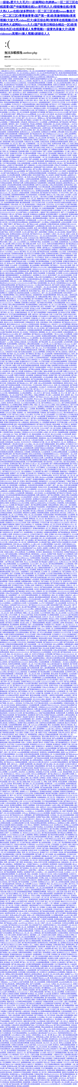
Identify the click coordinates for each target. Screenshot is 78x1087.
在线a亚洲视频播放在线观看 (33, 456)
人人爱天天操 (49, 440)
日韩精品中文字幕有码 (41, 560)
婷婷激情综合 (46, 595)
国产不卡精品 (20, 1068)
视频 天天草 (50, 913)
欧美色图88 (18, 418)
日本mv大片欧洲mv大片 (50, 687)
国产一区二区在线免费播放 (32, 687)
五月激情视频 (45, 673)
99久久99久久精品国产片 (63, 534)
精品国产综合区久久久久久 (32, 475)
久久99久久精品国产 (27, 758)
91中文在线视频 (16, 108)
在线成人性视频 (65, 285)
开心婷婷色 (61, 611)
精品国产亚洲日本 (29, 717)
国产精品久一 (55, 265)
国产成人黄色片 (33, 893)
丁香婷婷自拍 (33, 332)
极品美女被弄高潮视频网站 (61, 876)
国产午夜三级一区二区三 (35, 838)
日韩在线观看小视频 (70, 457)
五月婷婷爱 (37, 216)
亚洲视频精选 (47, 330)
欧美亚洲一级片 (51, 167)
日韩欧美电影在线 (53, 224)
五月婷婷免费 (68, 342)
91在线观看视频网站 (55, 499)
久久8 (54, 701)
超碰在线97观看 (57, 257)
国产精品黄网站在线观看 (39, 505)
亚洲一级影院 (37, 903)
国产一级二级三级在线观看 (42, 130)
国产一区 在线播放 (27, 540)
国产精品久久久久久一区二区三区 (47, 397)
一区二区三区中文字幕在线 (16, 878)
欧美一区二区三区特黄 (49, 291)
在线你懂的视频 (6, 487)
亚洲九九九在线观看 (63, 569)
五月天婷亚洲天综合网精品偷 (18, 222)
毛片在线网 (72, 228)
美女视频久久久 (60, 1019)
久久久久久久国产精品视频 (32, 801)
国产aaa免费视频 (57, 738)
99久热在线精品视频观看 (59, 361)
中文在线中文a (29, 257)
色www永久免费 (65, 265)
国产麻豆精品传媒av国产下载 (62, 338)
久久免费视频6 (47, 355)
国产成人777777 (39, 389)
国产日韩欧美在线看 (52, 328)
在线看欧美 (31, 715)
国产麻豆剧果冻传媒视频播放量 (26, 628)
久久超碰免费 (20, 493)
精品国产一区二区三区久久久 (65, 624)
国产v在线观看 (34, 159)
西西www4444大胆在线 (22, 306)
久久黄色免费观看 (30, 797)
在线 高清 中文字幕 (26, 389)
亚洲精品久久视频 (64, 823)
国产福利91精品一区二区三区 (60, 446)
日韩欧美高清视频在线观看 (14, 644)
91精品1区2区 (67, 880)
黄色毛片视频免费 (38, 656)
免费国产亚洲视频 (67, 821)
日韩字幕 (18, 854)
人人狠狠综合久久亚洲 (19, 603)
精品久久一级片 (16, 990)
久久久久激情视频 (9, 628)
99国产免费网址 (17, 829)
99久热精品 (57, 550)
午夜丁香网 (19, 862)
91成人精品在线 (5, 253)
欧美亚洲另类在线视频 (36, 485)
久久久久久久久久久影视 (66, 591)
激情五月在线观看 (39, 273)
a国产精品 (49, 479)
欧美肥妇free (28, 371)
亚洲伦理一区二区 (62, 1056)
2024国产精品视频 (6, 332)
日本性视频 (22, 972)
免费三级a (41, 349)
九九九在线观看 (51, 921)
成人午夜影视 (34, 777)
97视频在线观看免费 (52, 734)
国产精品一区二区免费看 (28, 569)
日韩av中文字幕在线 (57, 599)
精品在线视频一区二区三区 (41, 434)
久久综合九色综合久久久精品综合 (15, 82)
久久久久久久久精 (14, 819)
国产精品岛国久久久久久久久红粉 (25, 679)
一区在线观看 (58, 440)
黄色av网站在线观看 (46, 893)
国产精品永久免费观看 (34, 1003)
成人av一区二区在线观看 (40, 463)
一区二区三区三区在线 (7, 705)
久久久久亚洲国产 (72, 102)
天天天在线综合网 (53, 108)
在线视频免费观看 (72, 668)
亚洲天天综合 (53, 685)
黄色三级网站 (60, 444)
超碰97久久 (57, 330)
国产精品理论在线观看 (20, 454)
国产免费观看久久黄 (70, 489)
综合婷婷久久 (70, 709)
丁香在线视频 (13, 589)
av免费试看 (59, 135)
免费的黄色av (26, 677)
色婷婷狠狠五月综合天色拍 (12, 1031)
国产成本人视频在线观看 (50, 848)
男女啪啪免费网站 (32, 304)
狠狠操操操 (29, 493)
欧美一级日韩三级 (35, 909)
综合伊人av (51, 220)
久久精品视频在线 (47, 711)
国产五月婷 (54, 171)
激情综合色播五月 (22, 705)
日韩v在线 (38, 469)
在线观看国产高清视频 (50, 1023)
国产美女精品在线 (43, 970)
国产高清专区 (29, 287)
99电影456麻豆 (9, 552)
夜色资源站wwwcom (22, 697)
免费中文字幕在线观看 (60, 318)
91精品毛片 (68, 595)
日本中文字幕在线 (38, 654)
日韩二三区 (61, 990)
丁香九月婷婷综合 (30, 247)
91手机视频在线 (55, 662)
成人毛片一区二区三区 (50, 1043)
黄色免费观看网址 (56, 970)
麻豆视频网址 (40, 408)
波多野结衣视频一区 (30, 1078)
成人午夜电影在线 (14, 338)
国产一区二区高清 (6, 895)
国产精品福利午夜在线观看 (20, 96)
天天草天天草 (63, 530)
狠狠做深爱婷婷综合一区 (20, 648)
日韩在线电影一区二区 (24, 1050)
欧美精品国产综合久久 (21, 320)
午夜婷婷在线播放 (53, 1076)
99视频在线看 (72, 878)
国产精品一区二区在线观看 (44, 353)
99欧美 (50, 163)
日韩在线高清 (64, 454)
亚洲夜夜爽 (29, 764)
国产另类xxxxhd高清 (34, 245)
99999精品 (48, 306)
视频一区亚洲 (58, 377)
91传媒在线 (60, 723)
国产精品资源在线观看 (7, 230)
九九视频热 (67, 257)
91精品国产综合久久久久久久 (50, 705)
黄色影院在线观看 (48, 964)
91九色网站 (41, 1017)
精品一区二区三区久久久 (15, 654)
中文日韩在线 (40, 1025)
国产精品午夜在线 (71, 340)
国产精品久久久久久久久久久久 (63, 654)
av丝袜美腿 (56, 395)
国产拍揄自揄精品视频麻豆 (17, 776)
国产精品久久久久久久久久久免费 (57, 112)
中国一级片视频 (42, 1039)
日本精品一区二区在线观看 (32, 556)
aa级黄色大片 (72, 175)
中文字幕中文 (65, 424)
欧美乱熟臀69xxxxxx (61, 1027)
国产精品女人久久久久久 (28, 406)
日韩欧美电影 (73, 1027)
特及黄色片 (37, 581)
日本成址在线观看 (20, 597)
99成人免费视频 (66, 1064)
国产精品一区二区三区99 (38, 465)
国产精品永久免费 (37, 457)
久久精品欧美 (27, 954)
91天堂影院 (9, 626)
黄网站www (42, 118)
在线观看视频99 (58, 151)
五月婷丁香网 (68, 711)
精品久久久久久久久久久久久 (20, 652)
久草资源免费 (39, 161)
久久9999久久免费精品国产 (32, 355)
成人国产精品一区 (13, 300)
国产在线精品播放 (11, 554)
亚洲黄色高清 (60, 90)
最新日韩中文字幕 (30, 1021)
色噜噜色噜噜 (25, 379)
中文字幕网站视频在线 (52, 1064)
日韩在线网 (70, 86)
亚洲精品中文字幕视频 (48, 132)
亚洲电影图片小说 (43, 373)
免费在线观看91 (12, 897)
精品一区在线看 (32, 874)
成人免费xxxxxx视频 (12, 361)
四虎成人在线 (4, 234)
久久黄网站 (64, 760)
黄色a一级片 (37, 565)
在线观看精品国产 (45, 102)
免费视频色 (28, 815)
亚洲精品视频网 (39, 793)
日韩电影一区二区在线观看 (25, 436)
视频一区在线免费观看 (51, 601)
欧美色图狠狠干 (61, 776)
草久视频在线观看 (63, 198)
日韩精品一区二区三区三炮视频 (29, 787)
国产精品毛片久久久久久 (53, 518)
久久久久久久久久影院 (52, 389)
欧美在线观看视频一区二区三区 (40, 96)
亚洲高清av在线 (12, 1066)
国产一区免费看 (15, 573)
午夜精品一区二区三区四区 (57, 232)
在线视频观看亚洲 (64, 789)
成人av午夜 (74, 1082)
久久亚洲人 (39, 872)
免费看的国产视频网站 (8, 640)
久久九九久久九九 (49, 1056)
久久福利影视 (46, 452)
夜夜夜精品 (24, 624)
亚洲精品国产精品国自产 (57, 391)
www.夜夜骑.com (24, 128)
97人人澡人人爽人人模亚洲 (9, 1080)
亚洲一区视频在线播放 (11, 110)
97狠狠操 (73, 336)
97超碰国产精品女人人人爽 (40, 978)
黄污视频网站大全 (71, 834)
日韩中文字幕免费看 (35, 840)
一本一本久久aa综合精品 (27, 846)
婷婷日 (70, 946)
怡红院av (73, 1041)
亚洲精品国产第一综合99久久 (20, 738)
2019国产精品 (21, 187)
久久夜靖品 (4, 304)
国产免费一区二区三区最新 (44, 854)
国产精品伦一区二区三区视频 (57, 137)
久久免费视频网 (54, 471)
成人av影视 (43, 159)
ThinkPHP (7, 66)
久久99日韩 (49, 202)
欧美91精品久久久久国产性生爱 (60, 978)
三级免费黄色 (59, 607)
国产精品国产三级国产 (22, 505)
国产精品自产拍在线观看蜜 (26, 106)
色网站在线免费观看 (54, 1072)
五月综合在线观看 (25, 856)
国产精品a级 (58, 457)
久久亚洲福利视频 (50, 493)
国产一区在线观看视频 (36, 624)
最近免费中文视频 (68, 774)
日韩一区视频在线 (55, 322)
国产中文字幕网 (60, 913)
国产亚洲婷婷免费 (33, 668)
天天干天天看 (70, 797)
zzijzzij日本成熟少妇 (65, 982)
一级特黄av (41, 870)
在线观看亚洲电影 (10, 919)
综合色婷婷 (64, 526)
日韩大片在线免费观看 (60, 874)
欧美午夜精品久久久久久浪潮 (54, 1066)
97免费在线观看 (41, 999)
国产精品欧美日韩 (36, 134)
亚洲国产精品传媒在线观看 (46, 255)
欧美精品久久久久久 (64, 952)
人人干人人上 (29, 611)
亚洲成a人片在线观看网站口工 (63, 298)
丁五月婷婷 (34, 882)
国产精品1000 (10, 1068)
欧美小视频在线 (57, 489)
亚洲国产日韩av (49, 742)
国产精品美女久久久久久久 (25, 285)
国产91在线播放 (5, 990)
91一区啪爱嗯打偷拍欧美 (48, 422)
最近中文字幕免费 (17, 740)
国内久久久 (51, 465)
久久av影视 (18, 626)
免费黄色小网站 (28, 404)
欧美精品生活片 (55, 316)
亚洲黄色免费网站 (16, 805)
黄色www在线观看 (65, 1043)
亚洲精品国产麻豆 (16, 463)
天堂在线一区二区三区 (67, 379)
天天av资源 (28, 658)
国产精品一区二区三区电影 (68, 98)
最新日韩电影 (73, 318)
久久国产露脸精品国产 (13, 157)
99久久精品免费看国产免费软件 (47, 249)
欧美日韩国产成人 (35, 291)
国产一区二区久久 (62, 1021)
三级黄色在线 (46, 128)
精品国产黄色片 (71, 232)
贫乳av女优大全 (47, 200)
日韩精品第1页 (30, 322)
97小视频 (8, 736)
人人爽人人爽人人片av (44, 1029)
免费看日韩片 (69, 699)
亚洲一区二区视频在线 (10, 151)
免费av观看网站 (18, 799)
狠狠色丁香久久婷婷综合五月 (37, 1070)
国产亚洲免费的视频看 (62, 320)
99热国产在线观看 (11, 408)
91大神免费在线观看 (57, 671)
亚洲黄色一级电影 (27, 147)
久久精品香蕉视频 (59, 754)
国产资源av (61, 346)
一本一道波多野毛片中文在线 (53, 872)
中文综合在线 (37, 385)
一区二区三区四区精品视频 (62, 82)
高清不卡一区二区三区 (14, 510)
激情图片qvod (50, 756)
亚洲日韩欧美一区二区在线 (35, 748)
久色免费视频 (62, 491)
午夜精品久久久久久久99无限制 (32, 432)
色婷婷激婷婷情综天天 (65, 1033)
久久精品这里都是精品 (38, 913)
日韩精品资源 (11, 383)
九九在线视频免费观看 (49, 677)
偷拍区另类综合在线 (54, 630)
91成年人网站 (56, 805)
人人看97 (4, 147)
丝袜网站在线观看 (11, 189)
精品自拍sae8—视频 (12, 569)
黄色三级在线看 (55, 966)
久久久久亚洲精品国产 (69, 634)
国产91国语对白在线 (68, 389)
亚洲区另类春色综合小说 (12, 422)
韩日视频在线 (10, 507)
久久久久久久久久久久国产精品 (63, 565)
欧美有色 (39, 795)
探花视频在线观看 (71, 179)
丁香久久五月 (61, 997)
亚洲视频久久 (34, 791)
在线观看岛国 (63, 242)
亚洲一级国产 (67, 190)
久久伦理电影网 (47, 909)
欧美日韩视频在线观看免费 (30, 365)
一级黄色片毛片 (58, 1054)
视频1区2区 (11, 1001)
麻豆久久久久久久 (66, 157)
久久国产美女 (58, 314)
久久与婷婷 (62, 171)
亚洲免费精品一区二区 (50, 289)
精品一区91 (58, 948)
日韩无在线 (6, 369)
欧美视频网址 (8, 418)
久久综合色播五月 (52, 467)
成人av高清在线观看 (45, 383)
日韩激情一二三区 (21, 155)
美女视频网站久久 (48, 277)
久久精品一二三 (69, 872)
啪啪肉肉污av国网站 (29, 512)
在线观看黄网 (32, 970)
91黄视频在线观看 (72, 980)
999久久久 (50, 1052)
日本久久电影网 (57, 332)
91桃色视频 (14, 787)
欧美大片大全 (36, 721)
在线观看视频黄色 (29, 126)
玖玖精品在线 (58, 196)
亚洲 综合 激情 (8, 766)
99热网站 (4, 1011)
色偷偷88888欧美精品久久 (62, 353)
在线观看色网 (37, 295)
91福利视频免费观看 (61, 477)
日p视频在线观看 (26, 699)
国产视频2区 (30, 353)
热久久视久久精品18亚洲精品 (37, 259)
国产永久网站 (37, 169)
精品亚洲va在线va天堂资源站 (31, 988)
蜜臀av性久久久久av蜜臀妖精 (26, 114)
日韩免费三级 (29, 567)
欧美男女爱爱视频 (14, 664)
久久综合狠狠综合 (26, 216)
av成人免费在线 (35, 571)
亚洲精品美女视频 (70, 656)
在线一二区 (12, 242)
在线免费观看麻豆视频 (11, 202)
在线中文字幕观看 (11, 986)
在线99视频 (34, 538)
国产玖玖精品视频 (37, 379)
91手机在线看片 (70, 938)
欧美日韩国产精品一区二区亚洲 (43, 175)
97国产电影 (31, 536)
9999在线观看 (23, 1046)
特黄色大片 (66, 895)
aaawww (16, 251)
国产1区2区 (47, 393)
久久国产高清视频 (56, 261)
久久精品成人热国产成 (17, 940)
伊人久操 (49, 1017)
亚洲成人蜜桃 (5, 675)
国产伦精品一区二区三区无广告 (51, 581)
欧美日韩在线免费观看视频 (59, 758)
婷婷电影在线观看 (9, 732)
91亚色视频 (57, 210)
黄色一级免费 (65, 395)
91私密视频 (54, 251)
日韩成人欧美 (41, 204)
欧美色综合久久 (9, 774)
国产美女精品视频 (44, 671)
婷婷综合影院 (34, 422)
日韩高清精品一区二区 (39, 1035)
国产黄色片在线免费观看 (62, 1025)
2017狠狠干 (47, 234)
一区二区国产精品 (21, 507)
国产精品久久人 (9, 762)
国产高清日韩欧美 (56, 190)
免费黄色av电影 (5, 683)
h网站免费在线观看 (33, 344)
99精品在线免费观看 (17, 218)
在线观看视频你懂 (29, 90)
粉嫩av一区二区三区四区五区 (10, 636)
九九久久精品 (17, 296)
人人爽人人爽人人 (71, 151)
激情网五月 (49, 746)
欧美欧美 (42, 320)
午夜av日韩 (38, 277)
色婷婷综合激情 (19, 322)
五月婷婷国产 (52, 483)
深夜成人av (61, 935)
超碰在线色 (17, 190)
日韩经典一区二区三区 (39, 1072)
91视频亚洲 (70, 554)
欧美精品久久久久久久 (37, 744)
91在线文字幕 (43, 501)
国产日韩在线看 (28, 766)
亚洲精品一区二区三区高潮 (37, 137)
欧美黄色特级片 (30, 204)
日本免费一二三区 (56, 772)
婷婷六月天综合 (16, 243)
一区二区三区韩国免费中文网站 (10, 852)
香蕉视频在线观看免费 (26, 189)
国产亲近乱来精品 (70, 461)
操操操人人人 (24, 791)
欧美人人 (63, 836)
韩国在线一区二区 (58, 528)
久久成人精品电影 (20, 279)
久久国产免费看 (52, 1078)
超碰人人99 (15, 901)
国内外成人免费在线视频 (32, 200)
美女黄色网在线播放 (43, 261)
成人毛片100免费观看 (45, 546)
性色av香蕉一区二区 (66, 734)
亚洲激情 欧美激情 (52, 253)
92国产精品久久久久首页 (53, 838)
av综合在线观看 (66, 222)
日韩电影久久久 (12, 748)
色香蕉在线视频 (55, 373)
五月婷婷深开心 (28, 587)
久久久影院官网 (13, 660)
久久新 (20, 687)
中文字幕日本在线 (27, 768)
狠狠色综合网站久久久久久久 (49, 238)
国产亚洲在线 (52, 789)
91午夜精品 (46, 721)
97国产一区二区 (46, 923)
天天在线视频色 (23, 265)
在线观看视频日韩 (33, 995)
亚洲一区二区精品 (30, 255)
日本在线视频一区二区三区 (29, 196)
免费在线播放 (16, 736)
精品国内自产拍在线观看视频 (30, 450)
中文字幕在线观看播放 (37, 803)
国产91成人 (12, 781)
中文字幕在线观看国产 (38, 670)
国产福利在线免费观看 (13, 289)
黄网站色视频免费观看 (26, 931)
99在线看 (17, 988)
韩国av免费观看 (39, 395)
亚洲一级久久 (34, 100)
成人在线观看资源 (19, 86)
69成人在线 (60, 194)
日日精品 (8, 840)
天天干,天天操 (16, 118)
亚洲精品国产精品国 (41, 375)
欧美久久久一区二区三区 (38, 1060)
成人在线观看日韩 (27, 997)
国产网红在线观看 (34, 369)
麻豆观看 (74, 683)
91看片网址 (15, 791)
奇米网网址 (11, 377)
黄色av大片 (16, 1062)
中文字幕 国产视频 (13, 807)
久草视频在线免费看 (17, 567)
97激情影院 (22, 198)
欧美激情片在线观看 (19, 779)
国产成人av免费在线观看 (39, 418)
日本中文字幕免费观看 (66, 636)
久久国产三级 (54, 1009)
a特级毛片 (15, 938)
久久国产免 (12, 546)
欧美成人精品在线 (36, 1043)
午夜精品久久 (39, 189)
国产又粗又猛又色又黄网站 (30, 230)
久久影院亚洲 (33, 562)
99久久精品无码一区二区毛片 (53, 866)
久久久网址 (52, 300)
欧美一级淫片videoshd (62, 1041)
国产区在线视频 (23, 882)
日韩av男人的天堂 (64, 732)
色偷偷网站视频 (63, 432)
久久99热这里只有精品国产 (58, 878)
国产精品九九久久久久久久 (12, 471)
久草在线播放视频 (59, 302)
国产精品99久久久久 (28, 190)
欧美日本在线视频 (40, 615)
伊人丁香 (64, 393)
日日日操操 (34, 181)
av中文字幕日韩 (62, 538)
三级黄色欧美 (19, 336)
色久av (26, 562)
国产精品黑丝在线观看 (29, 942)
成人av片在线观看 (61, 719)
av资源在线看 (19, 673)
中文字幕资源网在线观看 (34, 461)
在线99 (71, 351)
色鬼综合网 (41, 946)
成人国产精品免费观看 (29, 607)
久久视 (26, 79)
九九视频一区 (54, 139)
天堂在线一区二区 (14, 379)
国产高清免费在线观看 (49, 933)
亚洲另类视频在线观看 (47, 579)
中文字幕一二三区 (9, 226)
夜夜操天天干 (36, 626)
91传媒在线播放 (63, 933)
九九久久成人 (8, 1056)
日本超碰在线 (52, 173)
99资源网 (28, 884)
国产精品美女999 (50, 691)
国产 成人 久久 (37, 348)
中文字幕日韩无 (58, 552)
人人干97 (42, 603)
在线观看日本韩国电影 (7, 917)
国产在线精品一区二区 (70, 571)
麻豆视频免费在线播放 (40, 218)
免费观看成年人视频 (71, 644)
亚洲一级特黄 (52, 781)
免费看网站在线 (13, 318)
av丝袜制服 (9, 247)
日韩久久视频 (52, 611)
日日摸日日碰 (51, 387)
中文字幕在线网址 (26, 593)
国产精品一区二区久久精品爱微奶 (41, 632)
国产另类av (74, 463)
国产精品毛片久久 (36, 234)
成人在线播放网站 (60, 854)
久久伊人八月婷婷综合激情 (30, 324)
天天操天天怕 (53, 960)
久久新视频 (43, 122)
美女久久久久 (38, 399)
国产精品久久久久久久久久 (29, 102)
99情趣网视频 (36, 677)
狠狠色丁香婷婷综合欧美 (29, 349)
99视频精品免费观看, (40, 891)
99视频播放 (9, 279)
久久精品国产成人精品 (40, 471)
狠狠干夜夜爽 (59, 870)
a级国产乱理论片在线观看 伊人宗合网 (16, 308)
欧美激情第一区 (47, 565)
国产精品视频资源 (47, 809)
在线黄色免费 (34, 320)
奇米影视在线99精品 (65, 88)
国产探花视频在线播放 (39, 1007)
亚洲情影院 (54, 864)
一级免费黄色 (24, 571)
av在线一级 (50, 320)
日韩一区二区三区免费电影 (48, 868)
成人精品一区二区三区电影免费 (33, 968)
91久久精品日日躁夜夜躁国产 (25, 226)
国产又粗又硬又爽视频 (30, 316)
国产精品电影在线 (68, 726)
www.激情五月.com (10, 1007)
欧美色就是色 (42, 163)
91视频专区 (42, 884)
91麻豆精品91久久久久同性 (24, 793)
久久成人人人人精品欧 (24, 81)
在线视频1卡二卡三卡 (40, 275)
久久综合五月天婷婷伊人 (62, 420)
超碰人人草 (31, 915)
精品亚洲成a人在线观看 (25, 228)
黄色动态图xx (68, 968)
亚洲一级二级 (44, 100)
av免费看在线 (40, 226)
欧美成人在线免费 (23, 1086)
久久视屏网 (71, 514)
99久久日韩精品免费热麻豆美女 (57, 807)
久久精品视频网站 (26, 393)
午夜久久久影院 (46, 318)
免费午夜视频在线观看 (18, 1070)
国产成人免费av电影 (24, 781)
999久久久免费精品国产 (39, 774)
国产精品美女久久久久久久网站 (14, 1037)
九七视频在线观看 (57, 915)
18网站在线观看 (14, 997)
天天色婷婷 (7, 269)
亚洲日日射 (54, 560)
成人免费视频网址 (46, 326)
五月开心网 (56, 652)
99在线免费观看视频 (49, 295)
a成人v (75, 595)
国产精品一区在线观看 (10, 1041)
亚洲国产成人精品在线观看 (11, 768)
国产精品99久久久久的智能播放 (40, 652)
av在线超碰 (43, 224)
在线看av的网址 (36, 738)
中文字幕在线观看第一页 (51, 348)
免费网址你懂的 (26, 175)
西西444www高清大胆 (48, 369)
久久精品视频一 (19, 179)
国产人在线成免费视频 (23, 457)
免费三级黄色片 (41, 495)
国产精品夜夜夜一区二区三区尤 (46, 177)
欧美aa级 (3, 891)
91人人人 (5, 505)
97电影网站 (61, 503)
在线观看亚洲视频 (54, 752)
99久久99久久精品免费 (55, 259)
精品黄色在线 (39, 1009)
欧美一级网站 (14, 216)
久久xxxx (34, 724)
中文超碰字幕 (24, 124)
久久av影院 (14, 265)
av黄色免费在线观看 (12, 760)
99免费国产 (18, 717)
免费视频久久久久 (16, 556)
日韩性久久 (31, 618)
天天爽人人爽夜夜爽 (21, 905)
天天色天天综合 (26, 385)
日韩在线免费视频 (57, 880)
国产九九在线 (64, 126)
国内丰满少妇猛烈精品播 (38, 577)
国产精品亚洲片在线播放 (22, 656)
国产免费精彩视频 (14, 147)
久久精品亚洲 (63, 214)
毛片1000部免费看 (56, 899)
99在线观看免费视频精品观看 (22, 269)
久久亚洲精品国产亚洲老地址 (52, 1003)
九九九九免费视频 (39, 351)
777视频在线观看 (14, 122)
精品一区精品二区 (21, 734)
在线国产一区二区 (27, 664)
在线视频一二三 (70, 927)
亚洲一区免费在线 (16, 613)
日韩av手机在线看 (65, 917)
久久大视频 (18, 530)
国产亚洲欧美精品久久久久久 (30, 94)
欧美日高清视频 (49, 90)
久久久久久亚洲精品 (71, 310)
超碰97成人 (52, 830)
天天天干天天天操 (10, 689)
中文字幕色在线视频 (9, 163)
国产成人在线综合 (62, 351)
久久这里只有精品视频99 (54, 573)
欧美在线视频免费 (11, 134)
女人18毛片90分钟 (33, 363)
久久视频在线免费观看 (65, 868)
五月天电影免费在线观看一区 (31, 595)
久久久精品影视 (62, 173)
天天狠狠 (50, 196)
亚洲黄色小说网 (53, 958)
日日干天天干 (70, 90)
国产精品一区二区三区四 (28, 251)
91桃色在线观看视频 (33, 179)
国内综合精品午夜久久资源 (35, 86)
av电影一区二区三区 (50, 432)
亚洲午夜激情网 (40, 106)
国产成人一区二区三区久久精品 (59, 1031)
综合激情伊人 (52, 1060)
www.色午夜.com (46, 344)
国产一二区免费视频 (40, 789)
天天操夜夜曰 (23, 707)
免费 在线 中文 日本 (54, 540)
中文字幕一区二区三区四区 (36, 328)
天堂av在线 (72, 840)
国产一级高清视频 (41, 232)
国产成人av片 (69, 766)
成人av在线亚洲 (37, 1062)
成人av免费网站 (58, 644)
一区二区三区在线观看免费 (44, 887)
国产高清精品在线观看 (13, 385)
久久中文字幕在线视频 (10, 271)
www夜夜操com (33, 155)
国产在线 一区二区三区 (68, 475)
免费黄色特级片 (58, 169)
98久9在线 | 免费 (14, 616)
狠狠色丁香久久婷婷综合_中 (30, 359)
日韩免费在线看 (32, 340)
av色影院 (41, 281)
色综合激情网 (62, 781)
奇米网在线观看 (40, 367)
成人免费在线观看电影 (23, 1013)
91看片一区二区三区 (58, 234)
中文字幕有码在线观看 (33, 650)
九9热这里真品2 (72, 251)
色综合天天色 (42, 487)
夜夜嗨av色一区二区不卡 (50, 856)
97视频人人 (62, 929)
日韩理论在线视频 (27, 277)
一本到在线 (18, 703)
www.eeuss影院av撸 (11, 291)
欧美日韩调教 (63, 675)
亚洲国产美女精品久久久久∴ (59, 648)
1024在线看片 (73, 673)
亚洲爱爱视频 (13, 911)
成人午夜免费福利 (55, 785)
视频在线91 (64, 471)
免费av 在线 (16, 365)
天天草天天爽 (45, 522)
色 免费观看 (68, 334)
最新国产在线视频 (20, 259)
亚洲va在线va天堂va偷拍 (18, 915)
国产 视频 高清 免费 (29, 243)
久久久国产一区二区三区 (31, 428)
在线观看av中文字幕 (42, 772)
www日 (9, 834)
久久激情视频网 (6, 1029)
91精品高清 (15, 1025)
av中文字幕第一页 (14, 615)
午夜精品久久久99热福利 (43, 436)
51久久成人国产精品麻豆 (57, 481)
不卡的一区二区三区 (7, 905)
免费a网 (56, 903)
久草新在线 (31, 844)
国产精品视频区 (10, 1027)
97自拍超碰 (55, 844)
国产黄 (71, 477)
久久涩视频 (4, 438)
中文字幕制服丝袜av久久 (59, 840)
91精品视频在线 (68, 332)
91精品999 (27, 141)
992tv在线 (46, 648)
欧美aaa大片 (11, 263)
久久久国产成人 (59, 501)
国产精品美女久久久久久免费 (18, 925)
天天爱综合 (20, 950)
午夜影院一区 (66, 116)
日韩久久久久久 (27, 108)
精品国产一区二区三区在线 (38, 1046)
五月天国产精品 (22, 1027)
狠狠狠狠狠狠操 (13, 393)
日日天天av (6, 108)
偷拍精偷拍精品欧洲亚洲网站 (33, 1019)
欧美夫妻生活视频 (58, 473)
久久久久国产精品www (49, 509)
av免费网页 (63, 456)
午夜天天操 (52, 990)
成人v (30, 728)
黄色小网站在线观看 (37, 991)
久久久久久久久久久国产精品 (27, 283)
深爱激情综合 (19, 452)
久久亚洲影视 (73, 452)
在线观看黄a (72, 931)
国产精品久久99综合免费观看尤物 (19, 670)
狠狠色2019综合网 (66, 399)
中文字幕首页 (39, 257)
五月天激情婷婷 (26, 499)
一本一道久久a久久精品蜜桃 (13, 583)
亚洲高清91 (43, 752)
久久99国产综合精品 (36, 827)
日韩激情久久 (51, 889)
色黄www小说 (11, 891)
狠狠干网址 (4, 616)
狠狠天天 (67, 730)
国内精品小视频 (5, 100)
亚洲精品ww (12, 723)
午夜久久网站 (38, 371)
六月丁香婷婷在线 (64, 104)
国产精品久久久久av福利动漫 (17, 671)
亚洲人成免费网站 (71, 134)
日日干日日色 (48, 426)
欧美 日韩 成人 (58, 163)
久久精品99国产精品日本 (43, 285)
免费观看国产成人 (20, 864)
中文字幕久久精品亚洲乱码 (64, 406)
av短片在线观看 (72, 995)
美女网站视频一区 (48, 940)
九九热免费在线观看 (14, 175)
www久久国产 (59, 1001)
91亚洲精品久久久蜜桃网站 (29, 660)
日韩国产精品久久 (33, 864)
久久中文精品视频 (55, 726)
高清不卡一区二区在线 (51, 379)
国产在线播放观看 (36, 88)
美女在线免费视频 (46, 1054)
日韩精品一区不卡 (18, 887)
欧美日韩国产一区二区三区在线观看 (60, 275)
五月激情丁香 (37, 120)
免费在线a (40, 569)
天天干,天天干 (42, 243)
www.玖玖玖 (40, 844)
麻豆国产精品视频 (52, 793)
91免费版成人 (23, 485)
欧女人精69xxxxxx (23, 558)
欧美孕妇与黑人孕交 (37, 306)
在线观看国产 (49, 858)
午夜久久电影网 (29, 346)
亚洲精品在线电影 (46, 791)
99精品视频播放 (40, 766)
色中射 (36, 589)
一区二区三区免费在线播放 (50, 157)
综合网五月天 (58, 825)
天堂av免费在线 (20, 552)
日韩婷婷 (43, 412)
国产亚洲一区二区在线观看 (55, 766)
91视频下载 (40, 693)
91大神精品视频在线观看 (23, 1001)
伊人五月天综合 (73, 776)
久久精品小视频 (51, 907)
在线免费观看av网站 (24, 1007)
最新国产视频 (70, 907)
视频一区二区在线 (64, 1060)
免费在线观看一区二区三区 (12, 607)
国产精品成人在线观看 (43, 730)
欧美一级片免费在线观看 (33, 377)
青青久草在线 (46, 738)
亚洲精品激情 (58, 919)
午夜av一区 (56, 296)
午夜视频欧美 (45, 966)
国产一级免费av (37, 719)
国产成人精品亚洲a (8, 984)
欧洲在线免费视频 (28, 185)
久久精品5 (67, 279)
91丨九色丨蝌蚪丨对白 (22, 958)
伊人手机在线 (7, 365)
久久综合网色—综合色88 (16, 772)
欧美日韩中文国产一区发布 (33, 848)
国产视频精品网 (16, 316)
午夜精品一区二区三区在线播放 (44, 931)
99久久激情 (26, 1060)
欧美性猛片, (28, 740)
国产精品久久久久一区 (54, 536)
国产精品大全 (13, 691)
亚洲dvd (39, 1048)
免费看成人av (71, 442)
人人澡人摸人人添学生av (54, 728)
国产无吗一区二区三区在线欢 (10, 681)
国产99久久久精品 (18, 414)
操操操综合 (43, 438)
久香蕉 (50, 501)
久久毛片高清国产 (53, 679)
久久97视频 (54, 242)
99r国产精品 (4, 232)
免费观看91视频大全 (9, 161)
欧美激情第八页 (56, 895)
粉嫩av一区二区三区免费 (15, 756)
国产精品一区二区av (7, 312)
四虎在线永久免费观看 (21, 726)
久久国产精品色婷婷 (11, 707)
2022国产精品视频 (46, 230)
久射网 (9, 1011)
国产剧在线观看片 (21, 715)
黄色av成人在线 (62, 295)
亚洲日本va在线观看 (38, 885)
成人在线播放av (26, 471)
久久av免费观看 (63, 236)
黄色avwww (49, 1025)
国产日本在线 (31, 779)
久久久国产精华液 (61, 304)
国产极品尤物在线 (52, 803)
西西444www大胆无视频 (15, 399)
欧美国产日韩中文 (23, 935)
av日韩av (13, 950)
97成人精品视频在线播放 (42, 876)
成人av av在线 (67, 359)
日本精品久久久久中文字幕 (62, 632)
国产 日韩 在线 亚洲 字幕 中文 (63, 263)
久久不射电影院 (45, 613)
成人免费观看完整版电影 (22, 885)
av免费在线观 (42, 724)
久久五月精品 (20, 501)
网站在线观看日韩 (47, 1027)
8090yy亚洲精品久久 (63, 404)
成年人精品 (72, 844)
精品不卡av (22, 536)
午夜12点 (11, 214)
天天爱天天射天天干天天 (67, 1013)
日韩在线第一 (14, 181)
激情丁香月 (13, 687)
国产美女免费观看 (54, 495)
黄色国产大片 (18, 532)
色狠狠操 (49, 744)
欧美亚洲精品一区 (46, 754)
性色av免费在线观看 (60, 326)
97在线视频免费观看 (43, 962)
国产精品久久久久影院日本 (9, 459)
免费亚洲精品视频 (64, 336)
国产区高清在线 (69, 642)
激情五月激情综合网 (25, 565)
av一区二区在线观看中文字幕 (51, 469)
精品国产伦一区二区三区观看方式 (44, 81)
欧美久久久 (50, 147)
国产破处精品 (20, 591)
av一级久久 (12, 106)
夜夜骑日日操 (14, 509)
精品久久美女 (7, 440)
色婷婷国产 (37, 919)
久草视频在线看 (31, 220)
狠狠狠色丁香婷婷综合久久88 (43, 825)
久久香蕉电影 (69, 563)
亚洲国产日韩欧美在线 (10, 167)
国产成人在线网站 (42, 990)
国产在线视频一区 (44, 149)
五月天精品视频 (32, 342)
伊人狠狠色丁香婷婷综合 (19, 369)
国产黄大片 (53, 104)
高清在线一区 (20, 884)
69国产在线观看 (50, 198)
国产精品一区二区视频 (37, 907)
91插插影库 (72, 660)
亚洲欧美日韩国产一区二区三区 (29, 785)
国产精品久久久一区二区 (21, 933)
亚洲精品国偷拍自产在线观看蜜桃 (35, 183)
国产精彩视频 (24, 760)
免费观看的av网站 (55, 683)
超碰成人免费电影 (59, 216)
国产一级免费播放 (25, 334)
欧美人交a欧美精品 (35, 454)
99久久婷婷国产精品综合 (23, 295)
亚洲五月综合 (24, 465)
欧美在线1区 (35, 752)
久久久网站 (28, 980)
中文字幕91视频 (62, 422)
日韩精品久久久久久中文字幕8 (48, 707)
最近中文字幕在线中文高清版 (20, 577)
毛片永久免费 (20, 377)
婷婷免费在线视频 (61, 514)
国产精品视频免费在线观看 (61, 128)
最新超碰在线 (47, 552)
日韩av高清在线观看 (56, 185)
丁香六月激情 (23, 675)
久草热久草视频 (62, 830)
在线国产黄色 (4, 785)
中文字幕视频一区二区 (10, 536)
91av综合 (17, 442)
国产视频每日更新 (16, 90)
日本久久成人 (14, 88)
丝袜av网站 (60, 1015)
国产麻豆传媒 (20, 866)
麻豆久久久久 (70, 357)
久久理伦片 (64, 693)
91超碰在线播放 (35, 558)
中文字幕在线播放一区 (45, 420)
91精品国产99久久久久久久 (19, 605)
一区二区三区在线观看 (50, 287)
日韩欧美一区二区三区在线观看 (46, 591)
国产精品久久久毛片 (41, 391)
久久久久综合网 (12, 565)
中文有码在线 (56, 381)
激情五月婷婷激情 (27, 1015)
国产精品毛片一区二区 (58, 442)
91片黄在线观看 (66, 1084)
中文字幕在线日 (42, 960)
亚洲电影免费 (20, 220)
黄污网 (50, 1035)
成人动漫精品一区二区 (20, 387)
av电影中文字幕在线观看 (15, 165)
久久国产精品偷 (15, 540)
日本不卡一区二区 (48, 616)
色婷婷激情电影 (32, 187)
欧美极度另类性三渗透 (47, 589)
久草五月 (50, 367)
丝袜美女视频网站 (65, 507)
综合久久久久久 (13, 758)
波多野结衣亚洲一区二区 (13, 913)
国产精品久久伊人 (20, 224)
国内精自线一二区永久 (39, 554)
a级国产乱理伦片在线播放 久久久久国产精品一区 (54, 620)
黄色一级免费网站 (39, 728)
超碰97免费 (19, 562)
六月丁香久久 (28, 825)
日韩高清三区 (68, 866)
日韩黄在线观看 (57, 666)
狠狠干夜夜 (41, 756)
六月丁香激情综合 (24, 897)
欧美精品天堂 (18, 903)
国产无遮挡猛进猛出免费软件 (13, 889)
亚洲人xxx (48, 257)
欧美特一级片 (44, 363)
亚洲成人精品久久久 (16, 139)
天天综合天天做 (33, 238)
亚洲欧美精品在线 (35, 616)
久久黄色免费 (67, 434)
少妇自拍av (28, 520)
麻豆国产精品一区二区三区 (64, 510)
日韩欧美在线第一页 (70, 703)
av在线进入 (26, 913)
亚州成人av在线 (35, 308)
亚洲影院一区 (14, 842)
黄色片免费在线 (46, 626)
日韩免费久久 (22, 330)
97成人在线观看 (61, 300)
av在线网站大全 (56, 571)
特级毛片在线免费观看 (23, 956)
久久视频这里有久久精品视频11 (17, 599)
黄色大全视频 (64, 707)
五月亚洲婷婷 (36, 132)
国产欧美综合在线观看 (19, 668)
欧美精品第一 (66, 124)
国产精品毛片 (60, 668)
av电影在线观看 (24, 192)
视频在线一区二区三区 (65, 153)
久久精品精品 (68, 909)
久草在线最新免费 (17, 100)
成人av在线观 (13, 952)
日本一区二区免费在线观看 (48, 538)
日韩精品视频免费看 (70, 459)
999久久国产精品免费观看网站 (45, 240)
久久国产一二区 (47, 903)
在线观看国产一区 (14, 595)
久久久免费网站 (6, 104)
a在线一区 (27, 654)
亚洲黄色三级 (69, 528)
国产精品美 (69, 355)
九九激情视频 (51, 670)
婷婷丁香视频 (24, 88)
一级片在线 (43, 196)
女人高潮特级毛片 (26, 275)
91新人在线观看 (58, 546)
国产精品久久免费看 (12, 622)
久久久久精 (41, 114)
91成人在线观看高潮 (21, 1039)
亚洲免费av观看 (23, 151)
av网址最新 (60, 132)
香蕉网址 (20, 872)
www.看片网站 (72, 247)
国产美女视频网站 (69, 858)
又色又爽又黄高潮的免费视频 (20, 1043)
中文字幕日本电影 (40, 664)
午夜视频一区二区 (33, 776)
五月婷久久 (73, 752)
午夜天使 (52, 218)
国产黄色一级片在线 (41, 116)
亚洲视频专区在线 (54, 862)
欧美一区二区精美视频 (10, 485)
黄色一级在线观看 (30, 1017)
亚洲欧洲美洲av (10, 401)
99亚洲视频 (62, 287)
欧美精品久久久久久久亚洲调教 (39, 813)
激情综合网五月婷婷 (45, 638)
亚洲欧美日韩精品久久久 (15, 479)
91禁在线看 (3, 379)
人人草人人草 (42, 220)
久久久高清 (4, 139)
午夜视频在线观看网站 (59, 247)
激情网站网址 (70, 944)
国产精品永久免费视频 (65, 832)
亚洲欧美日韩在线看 (25, 830)
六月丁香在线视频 (61, 94)
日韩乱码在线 (44, 141)
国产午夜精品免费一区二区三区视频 (33, 573)
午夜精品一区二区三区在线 (28, 516)
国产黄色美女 (72, 516)
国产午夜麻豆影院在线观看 (67, 509)
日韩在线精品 (58, 479)
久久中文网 (21, 401)
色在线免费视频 (61, 889)
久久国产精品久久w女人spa (61, 344)
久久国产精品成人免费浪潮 (29, 842)
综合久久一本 (21, 1052)
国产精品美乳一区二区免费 (61, 1082)
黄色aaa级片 (18, 126)
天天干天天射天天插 (38, 202)
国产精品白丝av (45, 770)
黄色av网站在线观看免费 (16, 304)
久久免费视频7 (8, 1019)
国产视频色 (63, 1048)
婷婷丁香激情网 (67, 811)
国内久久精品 (27, 169)
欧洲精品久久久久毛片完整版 (20, 503)
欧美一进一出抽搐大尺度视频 (17, 770)
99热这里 (31, 901)
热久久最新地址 (70, 139)
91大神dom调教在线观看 (59, 452)
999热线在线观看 (47, 210)
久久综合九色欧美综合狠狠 (45, 165)
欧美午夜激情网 (26, 701)
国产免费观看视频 (68, 1005)
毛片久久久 (62, 167)
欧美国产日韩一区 (60, 520)
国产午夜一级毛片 (67, 316)
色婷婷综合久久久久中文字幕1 (26, 249)
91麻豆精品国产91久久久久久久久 (36, 310)
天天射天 (3, 510)
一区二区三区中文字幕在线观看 (62, 130)
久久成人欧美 (67, 899)
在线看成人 (9, 864)
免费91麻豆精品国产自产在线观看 (45, 709)
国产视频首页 (33, 707)
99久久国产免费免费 (47, 94)
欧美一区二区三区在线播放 (54, 968)
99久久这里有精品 (53, 1007)
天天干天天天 (8, 349)
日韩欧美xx (28, 218)
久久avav (35, 884)
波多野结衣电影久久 (50, 925)
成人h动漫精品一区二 (55, 1046)
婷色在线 (46, 279)
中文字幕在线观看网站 (19, 1033)
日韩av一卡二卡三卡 (17, 999)
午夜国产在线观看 (47, 919)
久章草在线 (58, 858)
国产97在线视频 (35, 984)
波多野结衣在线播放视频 (47, 723)
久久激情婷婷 (45, 359)
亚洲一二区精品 (26, 742)
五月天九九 (71, 603)
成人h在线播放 (35, 265)
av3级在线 (30, 597)
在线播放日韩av (19, 811)
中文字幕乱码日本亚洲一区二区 (26, 416)
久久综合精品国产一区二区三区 (63, 92)
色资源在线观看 (47, 650)
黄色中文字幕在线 (67, 724)
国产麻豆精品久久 (72, 243)
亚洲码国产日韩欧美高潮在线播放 (16, 137)
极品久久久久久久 (38, 520)
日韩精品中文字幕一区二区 (41, 442)
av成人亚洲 (20, 929)
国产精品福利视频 (33, 1052)
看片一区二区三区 (16, 795)
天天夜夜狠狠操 (28, 391)
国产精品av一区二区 (45, 430)
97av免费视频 (30, 552)
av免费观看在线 (53, 122)
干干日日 (52, 135)
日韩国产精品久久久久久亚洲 (31, 681)
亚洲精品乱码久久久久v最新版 (24, 730)
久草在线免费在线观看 (14, 185)
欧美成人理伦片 (73, 137)
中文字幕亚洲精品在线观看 (53, 189)
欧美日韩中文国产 (10, 114)
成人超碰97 (7, 779)
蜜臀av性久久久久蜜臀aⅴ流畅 (17, 638)
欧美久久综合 (30, 591)
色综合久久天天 (9, 793)
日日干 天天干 (24, 1054)
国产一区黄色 (48, 151)
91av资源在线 (41, 1021)
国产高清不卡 (71, 1078)
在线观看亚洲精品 (39, 658)
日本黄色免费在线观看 (55, 159)
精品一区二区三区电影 (59, 613)
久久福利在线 (56, 923)
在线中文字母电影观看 (7, 220)
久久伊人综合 (34, 640)
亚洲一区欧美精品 (42, 322)
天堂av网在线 (46, 120)
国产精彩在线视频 (46, 587)
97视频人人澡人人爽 (31, 732)
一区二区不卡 (37, 393)
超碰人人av (41, 628)
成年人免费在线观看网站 (15, 257)
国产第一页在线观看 (9, 81)
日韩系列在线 (35, 192)
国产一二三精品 (24, 921)
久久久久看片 (4, 915)
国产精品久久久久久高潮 (25, 357)
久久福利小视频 (29, 999)
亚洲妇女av (27, 895)
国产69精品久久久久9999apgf (16, 1003)
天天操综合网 (44, 497)
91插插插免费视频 (13, 132)
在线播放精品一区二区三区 (46, 797)
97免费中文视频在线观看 (67, 721)
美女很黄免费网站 (22, 410)
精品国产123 (61, 554)
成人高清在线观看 (46, 338)
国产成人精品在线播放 (47, 776)
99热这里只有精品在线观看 (63, 202)
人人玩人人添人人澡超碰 (32, 336)
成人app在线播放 (19, 171)
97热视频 (27, 452)
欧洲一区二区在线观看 (37, 982)
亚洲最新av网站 (8, 811)
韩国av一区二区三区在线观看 (10, 880)
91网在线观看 (52, 732)
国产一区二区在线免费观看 (39, 726)
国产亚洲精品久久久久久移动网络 (53, 556)
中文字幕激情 (66, 785)
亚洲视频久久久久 (53, 181)
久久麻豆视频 (68, 440)
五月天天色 (50, 204)
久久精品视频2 (58, 1017)
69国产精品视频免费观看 (47, 713)
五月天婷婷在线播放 (22, 632)
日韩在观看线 (70, 990)
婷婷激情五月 (43, 481)
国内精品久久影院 (40, 108)
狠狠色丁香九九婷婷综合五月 (50, 212)
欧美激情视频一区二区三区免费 (35, 401)
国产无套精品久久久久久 (61, 230)
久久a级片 (21, 748)
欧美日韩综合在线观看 (40, 593)
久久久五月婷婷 (30, 634)
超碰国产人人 (69, 974)
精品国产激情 (24, 695)
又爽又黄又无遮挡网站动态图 (22, 646)
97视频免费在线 (60, 448)
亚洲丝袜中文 (62, 988)
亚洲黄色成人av (15, 1074)
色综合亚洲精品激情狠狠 (22, 579)
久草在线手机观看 (29, 795)
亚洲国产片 (4, 997)
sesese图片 (68, 194)
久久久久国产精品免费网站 (14, 446)
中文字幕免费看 (16, 428)
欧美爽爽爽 (9, 903)
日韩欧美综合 (60, 797)
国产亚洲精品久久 (41, 110)
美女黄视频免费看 (28, 854)
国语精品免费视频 (16, 1082)
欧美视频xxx (60, 255)
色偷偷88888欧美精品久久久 (25, 550)
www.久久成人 (66, 966)
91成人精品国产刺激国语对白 (17, 995)
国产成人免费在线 (70, 681)
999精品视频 (68, 577)
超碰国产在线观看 (44, 880)
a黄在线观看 (65, 683)
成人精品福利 (38, 764)
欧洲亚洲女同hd (43, 942)
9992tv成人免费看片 (7, 245)
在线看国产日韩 (29, 872)
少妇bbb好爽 (19, 797)
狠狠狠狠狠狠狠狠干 (12, 275)
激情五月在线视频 (68, 1072)
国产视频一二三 (68, 1003)
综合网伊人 (26, 544)
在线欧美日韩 (41, 679)
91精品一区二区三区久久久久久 (62, 984)
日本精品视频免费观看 (44, 84)
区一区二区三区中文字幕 (12, 750)
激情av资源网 (48, 371)
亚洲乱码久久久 (25, 132)
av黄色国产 (28, 479)
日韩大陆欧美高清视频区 (68, 609)
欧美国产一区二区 (6, 190)
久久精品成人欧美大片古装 (14, 980)
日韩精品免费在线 (24, 554)
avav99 (66, 915)
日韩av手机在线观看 (12, 593)
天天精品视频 (50, 273)
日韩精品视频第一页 (69, 518)
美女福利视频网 (53, 487)
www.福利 (43, 1052)
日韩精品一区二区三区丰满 (52, 524)
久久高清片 (64, 844)
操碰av (5, 677)
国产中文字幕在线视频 (7, 249)
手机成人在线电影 (57, 1062)
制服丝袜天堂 (14, 173)
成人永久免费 (58, 371)
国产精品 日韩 (55, 1037)
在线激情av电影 (13, 868)
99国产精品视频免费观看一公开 (30, 509)
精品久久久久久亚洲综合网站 (32, 289)
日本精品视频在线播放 (14, 169)
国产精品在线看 (14, 1084)
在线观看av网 (49, 948)
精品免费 (26, 214)
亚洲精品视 (44, 995)
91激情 (6, 634)
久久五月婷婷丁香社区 (23, 1005)
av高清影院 (35, 579)
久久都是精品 (30, 772)
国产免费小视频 (16, 1076)
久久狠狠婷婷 (32, 489)
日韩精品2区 (54, 860)
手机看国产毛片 (49, 624)
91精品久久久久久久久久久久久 (10, 1060)
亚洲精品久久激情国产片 (28, 601)
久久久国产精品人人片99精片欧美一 (28, 212)
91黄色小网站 (65, 495)
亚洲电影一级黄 (29, 746)
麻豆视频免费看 (25, 202)
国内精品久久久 (45, 324)
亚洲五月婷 (23, 901)
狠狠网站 (45, 609)
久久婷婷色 (4, 662)
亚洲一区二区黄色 (19, 481)
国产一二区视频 (30, 408)
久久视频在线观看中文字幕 (20, 823)
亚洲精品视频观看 (21, 762)
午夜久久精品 (58, 809)
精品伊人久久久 (42, 938)
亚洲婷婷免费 (60, 713)
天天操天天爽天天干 (7, 844)
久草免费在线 (11, 187)
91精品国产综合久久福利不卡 (24, 1064)
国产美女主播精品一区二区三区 (16, 893)
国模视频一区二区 (45, 332)
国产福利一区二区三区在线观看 (33, 783)
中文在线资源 (59, 147)
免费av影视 (48, 298)
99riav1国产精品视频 (65, 289)
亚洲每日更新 (16, 359)
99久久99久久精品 (39, 699)
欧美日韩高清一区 (23, 640)
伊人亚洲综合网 (21, 874)
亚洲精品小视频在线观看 (46, 406)
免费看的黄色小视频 (7, 597)
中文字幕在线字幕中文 (62, 964)
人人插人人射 (56, 842)
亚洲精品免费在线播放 (49, 336)
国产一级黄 (34, 383)
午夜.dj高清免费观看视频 (65, 701)
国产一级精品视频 (7, 240)
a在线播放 (56, 791)
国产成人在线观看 (23, 803)
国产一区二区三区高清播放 (10, 777)
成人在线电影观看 (45, 842)
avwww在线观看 (5, 611)
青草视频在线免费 (30, 829)
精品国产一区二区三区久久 (55, 699)
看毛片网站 (19, 120)
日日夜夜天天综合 (18, 585)
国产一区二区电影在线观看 (60, 882)
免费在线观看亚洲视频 (67, 1044)
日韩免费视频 (4, 1043)
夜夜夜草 (66, 664)
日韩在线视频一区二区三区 (9, 143)
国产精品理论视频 (70, 850)
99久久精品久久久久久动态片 (60, 522)
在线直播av (38, 524)
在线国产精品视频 (61, 175)
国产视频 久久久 (14, 196)
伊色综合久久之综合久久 (21, 534)
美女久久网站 (36, 895)
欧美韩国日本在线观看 (26, 589)
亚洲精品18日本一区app (12, 497)
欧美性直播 (51, 1070)
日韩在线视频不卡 (13, 548)
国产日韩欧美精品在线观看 (63, 887)
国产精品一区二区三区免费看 (48, 98)
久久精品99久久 (35, 293)
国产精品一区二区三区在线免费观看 (23, 937)
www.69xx (24, 157)
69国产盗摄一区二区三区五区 (66, 799)
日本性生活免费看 (68, 923)
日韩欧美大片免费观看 (60, 626)
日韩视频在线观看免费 (34, 330)
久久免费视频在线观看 (39, 483)
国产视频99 (28, 120)
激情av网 (58, 1005)
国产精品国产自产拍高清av (49, 192)
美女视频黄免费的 (9, 854)
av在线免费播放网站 (63, 240)
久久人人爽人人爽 (52, 950)
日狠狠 (18, 230)
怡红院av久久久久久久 (51, 1074)
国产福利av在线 (62, 748)
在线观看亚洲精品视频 (67, 618)
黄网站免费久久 (11, 298)
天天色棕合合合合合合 (19, 838)
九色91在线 (6, 434)
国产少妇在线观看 (30, 644)
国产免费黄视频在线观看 (41, 815)
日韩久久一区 (70, 585)
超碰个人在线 (70, 234)
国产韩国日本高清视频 (44, 302)
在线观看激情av (67, 118)
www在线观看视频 (23, 752)
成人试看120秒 (58, 408)
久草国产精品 (37, 952)
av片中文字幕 (73, 422)
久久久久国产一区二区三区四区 (50, 428)
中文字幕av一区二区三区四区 (18, 159)
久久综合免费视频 (51, 748)
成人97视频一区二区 (20, 927)
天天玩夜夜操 (48, 827)
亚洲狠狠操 (43, 834)
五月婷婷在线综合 (65, 253)
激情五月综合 (68, 383)
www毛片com (22, 923)
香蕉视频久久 (7, 887)
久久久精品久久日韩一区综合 (21, 1035)
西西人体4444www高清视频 (44, 477)
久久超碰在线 (37, 1001)
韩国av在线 (68, 911)
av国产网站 (44, 785)
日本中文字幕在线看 (17, 1017)
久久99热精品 (19, 514)
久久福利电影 (39, 691)
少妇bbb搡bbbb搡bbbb (25, 167)
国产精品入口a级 (32, 224)
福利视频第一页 (13, 860)
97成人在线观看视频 (24, 163)
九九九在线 (19, 346)
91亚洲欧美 (71, 836)
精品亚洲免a (45, 558)
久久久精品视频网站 (56, 703)
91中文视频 (56, 760)
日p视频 (11, 505)
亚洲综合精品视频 (63, 369)
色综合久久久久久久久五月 (41, 269)
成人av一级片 (57, 1035)
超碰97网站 (33, 870)
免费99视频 (16, 1029)
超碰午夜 (3, 465)
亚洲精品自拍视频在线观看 (59, 141)
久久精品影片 (61, 962)
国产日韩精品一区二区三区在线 (44, 1015)
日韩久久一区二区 (34, 923)
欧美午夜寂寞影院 (58, 355)
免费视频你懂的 (26, 581)
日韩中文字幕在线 (58, 340)
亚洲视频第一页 (32, 927)
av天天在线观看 (60, 783)
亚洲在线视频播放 (44, 583)
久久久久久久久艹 (23, 991)
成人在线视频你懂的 (66, 181)
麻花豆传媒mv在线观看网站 (14, 273)
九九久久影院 (59, 204)
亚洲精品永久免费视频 (37, 214)
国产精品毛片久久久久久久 (57, 995)
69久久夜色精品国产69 (54, 664)
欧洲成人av (25, 338)
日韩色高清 (63, 487)
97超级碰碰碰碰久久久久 (50, 454)
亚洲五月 (8, 938)
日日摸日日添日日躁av (32, 809)
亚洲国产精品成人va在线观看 (54, 715)
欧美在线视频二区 (33, 972)
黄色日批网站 (17, 783)
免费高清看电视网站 (25, 952)
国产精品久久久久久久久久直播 (23, 685)
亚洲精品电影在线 (70, 919)
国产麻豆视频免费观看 (53, 118)
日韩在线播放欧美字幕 (58, 187)
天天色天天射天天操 (28, 1031)
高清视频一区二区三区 (51, 693)
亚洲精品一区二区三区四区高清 (13, 98)
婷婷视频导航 (32, 734)
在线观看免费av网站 (64, 575)
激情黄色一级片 (13, 124)
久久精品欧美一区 (62, 691)
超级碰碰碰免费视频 (18, 194)
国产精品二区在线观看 (13, 277)
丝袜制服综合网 (48, 719)
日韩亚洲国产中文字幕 (66, 1023)
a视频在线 (38, 609)
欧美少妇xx (31, 177)
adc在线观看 (41, 416)
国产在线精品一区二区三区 (29, 868)
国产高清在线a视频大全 (28, 526)
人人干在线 (13, 982)
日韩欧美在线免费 (52, 982)
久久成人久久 (19, 809)
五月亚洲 (12, 650)
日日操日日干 (21, 161)
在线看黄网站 (37, 954)
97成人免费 (73, 915)
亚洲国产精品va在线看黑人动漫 (28, 723)
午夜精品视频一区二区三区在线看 (47, 526)
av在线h (21, 408)
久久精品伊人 (68, 135)
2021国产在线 (5, 173)
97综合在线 (30, 161)
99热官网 (44, 695)
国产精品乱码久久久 (17, 815)
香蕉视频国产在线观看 (34, 642)
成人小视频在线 (35, 933)
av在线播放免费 (28, 448)
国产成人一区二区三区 (27, 962)
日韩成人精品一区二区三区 (17, 542)
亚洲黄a (61, 139)
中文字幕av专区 (28, 703)
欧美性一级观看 (42, 548)
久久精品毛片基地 (13, 450)
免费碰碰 (17, 302)
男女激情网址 (51, 106)
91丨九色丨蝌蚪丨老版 (11, 601)
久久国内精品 (38, 532)
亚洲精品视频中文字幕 (14, 538)
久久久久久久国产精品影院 (69, 615)
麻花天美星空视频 (42, 104)
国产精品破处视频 (46, 787)
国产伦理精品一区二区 (26, 691)
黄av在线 (71, 1052)
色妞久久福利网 (71, 787)
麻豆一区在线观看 (54, 724)
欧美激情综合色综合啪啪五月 (10, 789)
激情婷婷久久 (29, 876)
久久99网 (17, 349)
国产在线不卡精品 (39, 147)
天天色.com (24, 173)
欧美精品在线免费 (52, 779)
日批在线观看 (17, 512)
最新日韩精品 (42, 630)
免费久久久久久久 (69, 371)
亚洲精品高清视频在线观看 (38, 173)
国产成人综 (14, 675)
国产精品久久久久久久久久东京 (32, 426)
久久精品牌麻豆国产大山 (28, 548)
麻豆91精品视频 (22, 546)
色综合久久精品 (54, 618)
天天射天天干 (59, 616)
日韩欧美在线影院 (59, 1058)
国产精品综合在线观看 (42, 758)
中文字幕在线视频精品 (7, 754)
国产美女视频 (54, 829)
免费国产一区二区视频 (17, 473)
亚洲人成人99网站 (54, 646)
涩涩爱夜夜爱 (21, 145)
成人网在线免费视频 (30, 153)
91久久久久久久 (65, 956)
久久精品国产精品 (45, 542)
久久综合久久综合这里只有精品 (59, 100)
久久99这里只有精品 (66, 108)
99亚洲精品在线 (35, 128)
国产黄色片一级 (21, 177)
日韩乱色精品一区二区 (46, 304)
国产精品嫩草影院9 (9, 208)
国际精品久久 (47, 169)
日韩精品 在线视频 (33, 145)
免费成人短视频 (34, 666)
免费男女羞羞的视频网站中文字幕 (41, 79)
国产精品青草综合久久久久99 (18, 662)
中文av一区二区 (71, 218)
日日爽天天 (43, 972)
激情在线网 (43, 640)
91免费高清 (52, 548)
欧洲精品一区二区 (51, 491)
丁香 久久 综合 (28, 135)
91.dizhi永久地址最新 (22, 744)
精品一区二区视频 (58, 595)
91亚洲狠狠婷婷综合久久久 (28, 630)
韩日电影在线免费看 (31, 381)
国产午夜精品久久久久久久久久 (53, 134)
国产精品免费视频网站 (56, 563)
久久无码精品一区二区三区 (61, 120)
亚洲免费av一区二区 (70, 408)
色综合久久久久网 (18, 834)
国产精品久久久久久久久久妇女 (34, 799)
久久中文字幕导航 (68, 373)
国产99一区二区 (13, 693)
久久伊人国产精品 (28, 232)
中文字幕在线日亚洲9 (41, 703)
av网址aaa (41, 734)
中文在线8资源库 (31, 194)
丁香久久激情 (24, 777)
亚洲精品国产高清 (40, 167)
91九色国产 (48, 485)
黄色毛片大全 (54, 736)
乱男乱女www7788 (65, 562)
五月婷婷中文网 (70, 671)
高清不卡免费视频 (29, 805)
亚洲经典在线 (33, 899)
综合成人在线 (24, 622)
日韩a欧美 (24, 122)
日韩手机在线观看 (42, 618)
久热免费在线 (49, 457)
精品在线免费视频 (14, 742)
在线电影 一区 (22, 412)
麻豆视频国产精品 (52, 675)
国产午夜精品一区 (70, 893)
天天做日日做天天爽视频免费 (68, 145)
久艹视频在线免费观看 (37, 622)
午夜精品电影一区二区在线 (52, 124)
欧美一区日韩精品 (6, 836)
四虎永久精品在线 (20, 844)
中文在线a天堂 (22, 489)
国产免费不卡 (33, 546)
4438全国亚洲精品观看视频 (36, 82)
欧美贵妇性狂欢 (33, 911)
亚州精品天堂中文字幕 (7, 177)
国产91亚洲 (37, 740)
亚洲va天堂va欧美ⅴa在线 (25, 469)
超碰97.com (72, 141)
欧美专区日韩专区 (8, 734)
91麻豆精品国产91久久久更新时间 (47, 126)
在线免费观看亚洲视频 (24, 891)
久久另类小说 (4, 181)
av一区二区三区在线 (51, 1013)
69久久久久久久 (71, 302)
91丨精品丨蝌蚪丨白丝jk (58, 697)
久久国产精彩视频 (71, 204)
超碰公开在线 (17, 895)
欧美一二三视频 (60, 450)
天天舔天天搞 (58, 909)
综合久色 (47, 1062)
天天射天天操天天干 (37, 534)
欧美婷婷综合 (17, 1078)
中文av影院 (19, 732)
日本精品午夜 (50, 351)
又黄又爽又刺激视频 (70, 485)
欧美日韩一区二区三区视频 (23, 130)
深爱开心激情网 (56, 359)
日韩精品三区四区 (72, 677)
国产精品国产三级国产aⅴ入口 (49, 562)
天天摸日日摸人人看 (15, 801)
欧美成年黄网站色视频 (54, 999)
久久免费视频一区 (16, 832)
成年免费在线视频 (57, 730)
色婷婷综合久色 (8, 532)
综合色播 (57, 367)
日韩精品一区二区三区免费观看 (24, 240)
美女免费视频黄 (39, 929)
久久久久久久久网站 (44, 489)
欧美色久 (65, 777)
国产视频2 (63, 1076)
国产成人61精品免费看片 (11, 389)
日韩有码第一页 (68, 728)
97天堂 (9, 414)
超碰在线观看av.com (67, 401)
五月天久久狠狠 (10, 412)
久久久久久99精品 (9, 493)
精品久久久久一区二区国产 (69, 679)
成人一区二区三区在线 (52, 901)
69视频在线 (69, 501)
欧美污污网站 (70, 935)
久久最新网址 (39, 811)
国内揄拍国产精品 (36, 648)
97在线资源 (65, 381)
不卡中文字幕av (64, 192)
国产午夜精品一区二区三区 (21, 978)
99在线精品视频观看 (59, 905)
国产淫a (2, 289)
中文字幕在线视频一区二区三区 (27, 430)
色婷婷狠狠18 (20, 650)
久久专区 (47, 844)
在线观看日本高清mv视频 (60, 365)
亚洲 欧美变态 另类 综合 (58, 512)
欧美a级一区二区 (50, 569)
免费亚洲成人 (42, 1078)
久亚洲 (13, 899)
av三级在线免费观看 (50, 206)
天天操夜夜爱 (11, 728)
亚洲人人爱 (27, 724)
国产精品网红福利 (6, 454)
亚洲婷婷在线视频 (59, 430)
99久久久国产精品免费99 (27, 817)
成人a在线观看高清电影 (19, 1048)
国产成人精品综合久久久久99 (17, 340)
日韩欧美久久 (39, 585)
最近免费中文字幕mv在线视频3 (42, 1058)
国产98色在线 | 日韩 (46, 314)
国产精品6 (18, 214)
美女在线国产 (73, 807)
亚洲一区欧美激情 (14, 1015)
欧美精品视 (9, 442)
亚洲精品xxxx (52, 823)
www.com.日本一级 (62, 161)
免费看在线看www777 (30, 281)
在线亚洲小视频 (45, 365)
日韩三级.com (17, 544)
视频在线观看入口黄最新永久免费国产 (23, 397)
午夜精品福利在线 (6, 927)
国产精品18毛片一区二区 (65, 349)
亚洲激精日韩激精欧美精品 (41, 980)
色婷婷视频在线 (58, 383)
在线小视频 (59, 220)
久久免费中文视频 (42, 1031)
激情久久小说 (51, 194)
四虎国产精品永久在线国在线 (44, 448)
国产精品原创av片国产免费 (9, 856)
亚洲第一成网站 (57, 770)
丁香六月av (33, 420)
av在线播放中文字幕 (45, 92)
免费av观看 (28, 273)
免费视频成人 (7, 829)
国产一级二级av (58, 485)
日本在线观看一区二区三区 (29, 860)
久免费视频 (42, 181)
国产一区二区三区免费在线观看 (52, 293)
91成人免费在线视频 (9, 563)
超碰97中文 (12, 430)
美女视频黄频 (14, 624)
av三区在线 (24, 300)
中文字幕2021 (64, 860)
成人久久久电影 (56, 434)
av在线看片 (68, 695)
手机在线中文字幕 (59, 638)
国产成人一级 (72, 94)
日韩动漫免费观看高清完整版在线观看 (13, 461)
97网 (23, 477)
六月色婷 (40, 601)
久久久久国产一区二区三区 (39, 563)
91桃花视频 (9, 448)
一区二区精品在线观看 (60, 79)
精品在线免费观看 (45, 381)
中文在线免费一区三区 (7, 410)
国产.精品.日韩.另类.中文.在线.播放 (37, 171)
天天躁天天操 (30, 477)
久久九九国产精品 (30, 1044)
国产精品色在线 (66, 652)
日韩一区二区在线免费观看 (16, 373)
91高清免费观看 (66, 1011)
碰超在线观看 (19, 876)
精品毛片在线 (38, 1066)
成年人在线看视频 (70, 1001)
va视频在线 (4, 491)
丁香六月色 (11, 1013)
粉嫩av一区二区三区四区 (31, 613)
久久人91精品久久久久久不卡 (46, 937)
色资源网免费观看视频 (64, 937)
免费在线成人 (42, 1076)
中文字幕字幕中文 (43, 829)
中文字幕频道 (19, 520)
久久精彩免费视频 (47, 544)
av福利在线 (26, 1011)
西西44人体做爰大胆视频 (11, 993)
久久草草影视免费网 (23, 267)
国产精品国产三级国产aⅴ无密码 (59, 271)
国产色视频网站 (32, 638)
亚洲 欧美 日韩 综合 (13, 402)
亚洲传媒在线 (36, 452)
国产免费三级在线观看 (26, 1066)
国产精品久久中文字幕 (26, 116)
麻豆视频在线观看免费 (42, 597)
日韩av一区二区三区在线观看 (47, 153)
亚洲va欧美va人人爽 (30, 583)
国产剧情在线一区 (69, 970)
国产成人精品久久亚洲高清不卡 (55, 86)
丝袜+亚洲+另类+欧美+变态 (65, 891)
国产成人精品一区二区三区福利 (54, 764)
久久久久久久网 (69, 1062)
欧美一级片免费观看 (7, 1039)
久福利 (26, 420)
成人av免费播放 (22, 728)
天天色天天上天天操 (58, 102)
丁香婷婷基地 (60, 208)
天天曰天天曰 (22, 642)
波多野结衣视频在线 (11, 128)
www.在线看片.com (23, 242)
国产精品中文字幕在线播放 (20, 827)
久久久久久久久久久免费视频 (38, 410)
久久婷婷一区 (45, 571)
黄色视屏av (9, 238)
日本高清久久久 (69, 226)
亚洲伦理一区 (68, 666)
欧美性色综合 (49, 585)
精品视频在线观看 (11, 972)
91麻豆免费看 (29, 950)
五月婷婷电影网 (6, 646)
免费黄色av (28, 348)
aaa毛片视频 (60, 281)
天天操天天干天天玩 (45, 874)
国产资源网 (6, 827)
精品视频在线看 (50, 281)
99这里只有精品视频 (65, 864)
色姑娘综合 (61, 907)
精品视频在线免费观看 (27, 636)
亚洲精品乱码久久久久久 (58, 717)
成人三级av (58, 1068)
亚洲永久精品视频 (40, 611)
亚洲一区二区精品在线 (61, 385)
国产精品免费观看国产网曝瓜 (44, 976)
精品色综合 (4, 338)
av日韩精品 (28, 903)
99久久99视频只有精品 (27, 807)
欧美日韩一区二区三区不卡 (55, 226)
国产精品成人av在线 (20, 238)
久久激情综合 (8, 328)
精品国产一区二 (5, 740)
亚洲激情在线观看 (17, 253)
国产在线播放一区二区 (46, 927)
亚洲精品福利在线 (16, 954)
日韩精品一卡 (53, 145)
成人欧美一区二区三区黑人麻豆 (53, 974)
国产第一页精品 (9, 848)
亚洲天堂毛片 (67, 581)
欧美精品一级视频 (25, 721)
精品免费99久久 (48, 1019)
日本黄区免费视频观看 (33, 964)
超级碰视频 (27, 1082)
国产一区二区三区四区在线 (66, 177)
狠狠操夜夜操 (28, 139)
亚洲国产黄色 (53, 375)
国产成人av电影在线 (37, 510)
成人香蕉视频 (60, 218)
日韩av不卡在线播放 (61, 165)
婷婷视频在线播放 (43, 512)
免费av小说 (63, 505)
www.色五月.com (22, 899)
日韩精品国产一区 (59, 200)
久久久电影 (20, 754)
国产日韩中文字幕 (44, 1080)
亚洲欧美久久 (36, 318)
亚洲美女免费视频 (34, 1027)
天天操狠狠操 (32, 671)
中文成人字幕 (11, 357)
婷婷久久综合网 (54, 956)
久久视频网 (69, 616)
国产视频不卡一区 (25, 434)
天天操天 (39, 552)
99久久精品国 (55, 558)
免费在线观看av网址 (45, 296)
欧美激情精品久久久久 (50, 88)
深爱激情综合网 (32, 542)
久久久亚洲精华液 (23, 563)
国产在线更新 (64, 397)
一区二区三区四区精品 (44, 644)
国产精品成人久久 (23, 383)
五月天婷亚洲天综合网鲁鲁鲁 (42, 750)
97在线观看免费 (34, 705)
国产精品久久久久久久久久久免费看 (56, 1050)
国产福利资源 (17, 1011)
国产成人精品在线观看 (16, 381)
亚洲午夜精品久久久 (69, 544)
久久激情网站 (34, 338)
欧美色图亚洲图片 (52, 214)
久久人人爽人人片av (7, 809)
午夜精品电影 (21, 689)
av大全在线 (47, 993)
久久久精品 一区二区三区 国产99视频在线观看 (39, 444)
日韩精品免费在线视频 (7, 285)
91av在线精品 (32, 1033)
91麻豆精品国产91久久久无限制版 (40, 905)
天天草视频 (32, 1048)
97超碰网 (49, 82)
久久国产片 (8, 648)
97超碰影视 (44, 145)
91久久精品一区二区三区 (46, 607)
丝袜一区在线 (71, 287)
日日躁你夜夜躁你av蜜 (34, 279)
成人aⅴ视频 (36, 141)
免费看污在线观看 (29, 990)
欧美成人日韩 (23, 911)
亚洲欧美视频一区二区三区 (39, 271)
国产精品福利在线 (9, 884)
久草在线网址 (4, 573)
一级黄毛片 (24, 909)
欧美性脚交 (40, 90)
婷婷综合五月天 (33, 122)
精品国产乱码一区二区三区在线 (56, 946)
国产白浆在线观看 (65, 375)
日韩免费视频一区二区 (67, 829)
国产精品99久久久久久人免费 (53, 642)
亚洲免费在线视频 (27, 1074)
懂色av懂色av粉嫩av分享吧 (63, 426)
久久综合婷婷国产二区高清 (30, 497)
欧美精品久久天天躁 (41, 685)
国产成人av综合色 (65, 960)
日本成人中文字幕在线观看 (58, 410)
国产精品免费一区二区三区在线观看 (51, 342)
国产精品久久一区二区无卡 (26, 467)
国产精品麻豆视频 (32, 878)
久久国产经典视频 (23, 982)
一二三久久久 (46, 984)
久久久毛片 (60, 681)
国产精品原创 (64, 122)
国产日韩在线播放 (69, 499)
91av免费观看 (15, 701)
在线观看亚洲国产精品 (16, 420)
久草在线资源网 (31, 960)
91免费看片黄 (23, 291)
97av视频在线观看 (53, 615)
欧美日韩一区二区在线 (20, 332)
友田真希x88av (53, 1039)
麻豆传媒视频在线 (6, 544)
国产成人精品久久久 (55, 774)
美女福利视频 (11, 1050)
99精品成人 (4, 982)
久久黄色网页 (70, 940)
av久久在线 (62, 251)
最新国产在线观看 (9, 956)
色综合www (64, 1009)
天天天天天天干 (26, 442)
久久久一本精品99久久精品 (14, 456)
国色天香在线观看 (32, 481)
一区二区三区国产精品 (64, 689)
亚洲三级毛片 (51, 1021)
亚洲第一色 (49, 628)
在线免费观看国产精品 (27, 1025)
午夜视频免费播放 (9, 295)
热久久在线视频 (8, 130)
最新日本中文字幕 (45, 660)
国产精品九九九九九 (66, 848)
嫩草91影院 (19, 848)
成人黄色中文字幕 (64, 312)
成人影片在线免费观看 (30, 438)
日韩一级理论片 (41, 807)
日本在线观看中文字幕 (42, 446)
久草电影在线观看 (25, 483)
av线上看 (63, 269)
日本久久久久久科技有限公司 (51, 1084)
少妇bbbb (4, 670)
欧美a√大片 (26, 418)
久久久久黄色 (26, 774)
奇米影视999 (55, 817)
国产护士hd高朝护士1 (21, 870)
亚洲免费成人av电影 (49, 952)
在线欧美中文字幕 (16, 153)
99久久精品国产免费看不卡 (64, 465)
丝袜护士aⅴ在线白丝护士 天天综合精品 (43, 503)
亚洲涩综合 (22, 344)
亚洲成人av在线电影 (68, 1080)
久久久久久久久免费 (48, 681)
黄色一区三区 (4, 153)
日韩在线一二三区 (16, 281)
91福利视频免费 (72, 171)
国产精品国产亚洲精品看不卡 (33, 206)
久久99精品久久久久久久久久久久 (11, 206)
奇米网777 (26, 538)
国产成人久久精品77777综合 (37, 300)
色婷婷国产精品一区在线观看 (40, 242)
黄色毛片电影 (72, 988)
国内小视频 (4, 135)
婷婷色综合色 (8, 171)
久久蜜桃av (45, 222)
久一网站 (44, 781)
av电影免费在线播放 (7, 520)
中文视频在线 (6, 1033)
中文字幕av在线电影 (56, 279)
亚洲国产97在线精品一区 (53, 811)
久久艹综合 (14, 434)
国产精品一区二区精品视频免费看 (43, 208)
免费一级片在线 (9, 862)
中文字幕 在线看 (44, 361)
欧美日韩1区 (74, 648)
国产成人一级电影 (55, 116)
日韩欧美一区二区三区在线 (54, 656)
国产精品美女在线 (43, 251)
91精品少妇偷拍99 (68, 630)
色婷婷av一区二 (28, 944)
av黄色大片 (71, 512)
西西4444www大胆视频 (20, 518)
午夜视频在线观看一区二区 (9, 116)
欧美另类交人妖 (60, 940)
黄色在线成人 (69, 622)
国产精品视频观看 (10, 872)
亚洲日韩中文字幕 (33, 770)
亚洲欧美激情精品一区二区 (24, 312)
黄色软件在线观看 (31, 501)
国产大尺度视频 (68, 948)
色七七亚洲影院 (25, 318)
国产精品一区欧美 (18, 487)
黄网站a (36, 834)
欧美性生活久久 (18, 348)
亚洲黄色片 (56, 993)
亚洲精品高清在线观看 (56, 938)
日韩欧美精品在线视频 (40, 646)
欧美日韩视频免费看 (58, 980)
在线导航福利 (45, 895)
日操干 (18, 917)
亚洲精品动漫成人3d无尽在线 (20, 234)
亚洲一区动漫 (47, 795)
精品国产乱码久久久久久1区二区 (45, 768)
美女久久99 (15, 571)
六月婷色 (53, 962)
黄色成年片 (55, 597)
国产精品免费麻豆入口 (30, 713)
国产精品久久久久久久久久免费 (39, 605)
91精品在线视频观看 (15, 135)
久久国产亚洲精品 (6, 518)
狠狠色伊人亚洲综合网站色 (33, 974)
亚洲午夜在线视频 (34, 157)
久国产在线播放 (60, 585)
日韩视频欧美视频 (61, 1052)
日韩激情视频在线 (52, 507)
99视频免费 (69, 255)
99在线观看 (30, 375)
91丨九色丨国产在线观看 (60, 567)
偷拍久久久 (14, 785)
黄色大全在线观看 (17, 141)
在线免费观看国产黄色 (38, 889)
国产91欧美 (56, 285)
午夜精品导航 (38, 1074)
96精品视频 (51, 183)
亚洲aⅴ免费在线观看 (12, 907)
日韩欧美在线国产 (14, 236)
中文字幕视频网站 (47, 1068)
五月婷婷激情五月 (26, 528)
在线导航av (4, 546)
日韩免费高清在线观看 (66, 803)
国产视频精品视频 (68, 805)
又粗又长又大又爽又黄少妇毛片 (39, 762)
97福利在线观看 (52, 312)
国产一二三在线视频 (68, 212)
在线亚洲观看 (62, 921)
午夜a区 (2, 298)
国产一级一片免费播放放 (27, 143)
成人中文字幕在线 (30, 84)
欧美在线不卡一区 (17, 746)
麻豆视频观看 (59, 711)
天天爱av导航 (72, 717)
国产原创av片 (27, 463)
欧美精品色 (57, 744)
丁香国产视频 (70, 481)
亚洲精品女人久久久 (44, 473)
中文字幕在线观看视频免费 (18, 314)
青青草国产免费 (18, 183)
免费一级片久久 (12, 764)
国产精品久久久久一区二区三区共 (33, 491)
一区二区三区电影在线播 (39, 956)
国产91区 (69, 84)
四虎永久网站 (33, 662)
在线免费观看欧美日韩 (56, 110)
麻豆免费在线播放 (66, 736)
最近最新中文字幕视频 (37, 112)
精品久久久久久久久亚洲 (15, 255)
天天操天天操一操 (70, 259)
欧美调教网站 (69, 1015)
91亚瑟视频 (42, 194)
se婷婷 (62, 622)
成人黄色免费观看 (66, 328)
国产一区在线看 (55, 821)
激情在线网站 (45, 265)
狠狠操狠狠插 (53, 228)
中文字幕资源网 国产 (57, 850)
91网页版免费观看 (23, 210)
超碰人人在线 (24, 181)
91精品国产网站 (46, 216)
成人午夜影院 (39, 575)
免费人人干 (66, 143)
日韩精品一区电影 (45, 777)
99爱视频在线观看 (48, 1041)
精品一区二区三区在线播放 (33, 514)
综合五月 (55, 324)
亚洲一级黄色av (28, 560)
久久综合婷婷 (28, 399)
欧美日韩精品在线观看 (10, 931)
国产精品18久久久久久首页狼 (60, 897)
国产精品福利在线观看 (47, 911)
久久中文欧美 (49, 114)
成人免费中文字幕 (70, 738)
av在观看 (34, 163)
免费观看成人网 (71, 1058)
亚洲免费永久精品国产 (29, 302)
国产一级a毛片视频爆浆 (26, 575)
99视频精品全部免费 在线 (8, 424)
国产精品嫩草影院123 (63, 742)
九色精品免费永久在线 (27, 110)
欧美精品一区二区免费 (11, 962)
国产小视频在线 (29, 165)
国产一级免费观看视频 (47, 668)
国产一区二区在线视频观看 (17, 326)
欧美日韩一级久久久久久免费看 (30, 711)
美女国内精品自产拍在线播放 (14, 84)
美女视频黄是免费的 (55, 459)
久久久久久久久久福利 (44, 1044)
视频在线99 (40, 198)
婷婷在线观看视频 (33, 412)
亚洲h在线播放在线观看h (60, 660)
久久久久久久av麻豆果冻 (22, 1056)
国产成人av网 (16, 426)
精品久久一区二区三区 (43, 819)
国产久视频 (33, 1039)
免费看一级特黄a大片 (44, 247)
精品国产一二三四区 (7, 342)
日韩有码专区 (5, 1058)
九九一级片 (46, 840)
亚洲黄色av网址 (47, 475)
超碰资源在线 (13, 830)
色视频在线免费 (23, 134)
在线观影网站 (28, 532)
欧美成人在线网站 (7, 679)
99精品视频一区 (54, 942)
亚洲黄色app (18, 448)
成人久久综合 (70, 450)
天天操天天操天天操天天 (28, 880)
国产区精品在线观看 (25, 351)
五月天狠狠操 (63, 228)
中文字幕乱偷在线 (9, 416)
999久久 (37, 587)
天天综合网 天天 (31, 473)
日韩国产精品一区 (60, 746)
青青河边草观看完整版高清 (56, 243)
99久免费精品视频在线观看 (14, 200)
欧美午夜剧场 (30, 887)
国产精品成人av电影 (42, 717)
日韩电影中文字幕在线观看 (22, 1072)
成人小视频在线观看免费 (42, 567)
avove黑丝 (3, 671)
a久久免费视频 (72, 889)
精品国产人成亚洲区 (52, 622)
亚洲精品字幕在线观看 (40, 459)
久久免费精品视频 (16, 404)
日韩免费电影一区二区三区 (21, 440)
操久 (72, 395)
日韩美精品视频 (18, 79)
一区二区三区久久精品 (43, 143)
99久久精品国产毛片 (35, 925)
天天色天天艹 (24, 907)
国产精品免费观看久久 (19, 970)
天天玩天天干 (16, 104)
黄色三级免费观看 (17, 658)
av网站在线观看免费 (65, 249)
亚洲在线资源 (68, 185)
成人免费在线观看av (36, 760)
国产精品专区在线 (41, 540)
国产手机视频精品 (38, 298)
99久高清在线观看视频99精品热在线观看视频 (20, 495)
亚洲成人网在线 (61, 931)
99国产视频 (69, 281)
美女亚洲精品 (63, 673)
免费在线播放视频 (9, 632)
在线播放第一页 (45, 155)
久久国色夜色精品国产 (42, 357)
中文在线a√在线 (40, 950)
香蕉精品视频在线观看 (41, 821)
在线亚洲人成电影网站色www (66, 183)
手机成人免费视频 (36, 124)
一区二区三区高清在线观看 (48, 236)
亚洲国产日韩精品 (65, 597)
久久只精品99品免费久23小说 (31, 402)
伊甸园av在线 (41, 779)
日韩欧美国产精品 (59, 944)
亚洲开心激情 (17, 766)
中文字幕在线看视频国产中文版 (52, 801)
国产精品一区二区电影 (29, 917)
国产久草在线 (29, 929)
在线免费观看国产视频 (20, 840)
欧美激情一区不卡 (13, 526)
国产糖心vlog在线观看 (10, 367)
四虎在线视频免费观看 (19, 618)
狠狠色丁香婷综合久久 (41, 139)
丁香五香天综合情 (17, 444)
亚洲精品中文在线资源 (40, 499)
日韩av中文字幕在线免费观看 (37, 836)
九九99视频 (31, 261)
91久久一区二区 (70, 436)
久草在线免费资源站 (29, 104)
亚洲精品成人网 (23, 271)
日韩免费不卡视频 (6, 79)
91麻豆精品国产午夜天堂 (26, 367)
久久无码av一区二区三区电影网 (18, 112)
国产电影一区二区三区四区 (16, 353)
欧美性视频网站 (12, 344)
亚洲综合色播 (56, 143)
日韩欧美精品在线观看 (43, 915)
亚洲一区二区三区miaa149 (30, 852)
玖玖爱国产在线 (47, 245)
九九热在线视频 (32, 603)
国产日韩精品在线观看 (69, 402)
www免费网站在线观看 (56, 310)
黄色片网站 (45, 736)
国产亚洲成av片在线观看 (37, 675)
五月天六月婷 (39, 901)
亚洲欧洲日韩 (72, 719)
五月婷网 (59, 273)
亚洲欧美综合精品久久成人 (65, 640)
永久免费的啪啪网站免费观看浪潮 (49, 1011)
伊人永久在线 (36, 781)
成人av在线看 (7, 978)
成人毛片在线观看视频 (54, 438)
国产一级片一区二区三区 (8, 752)
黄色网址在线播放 (21, 245)
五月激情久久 (56, 634)
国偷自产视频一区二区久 (28, 620)
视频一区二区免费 (17, 371)
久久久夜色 (29, 414)
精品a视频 (26, 510)
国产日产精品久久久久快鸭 (13, 944)
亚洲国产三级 (66, 744)
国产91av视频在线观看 (33, 940)
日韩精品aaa (55, 269)
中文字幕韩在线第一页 (30, 296)
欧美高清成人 (28, 862)
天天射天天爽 (8, 363)
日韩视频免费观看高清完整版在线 (65, 628)
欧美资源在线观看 (62, 81)
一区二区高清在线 (45, 340)
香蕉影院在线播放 (67, 587)
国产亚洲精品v (26, 750)
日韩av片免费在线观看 (44, 634)
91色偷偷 (49, 408)
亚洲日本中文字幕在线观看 (69, 238)
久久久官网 (47, 954)
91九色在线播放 (48, 377)
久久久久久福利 (9, 666)
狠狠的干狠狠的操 (35, 263)
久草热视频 (49, 654)
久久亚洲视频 (14, 94)
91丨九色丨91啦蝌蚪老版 (54, 885)
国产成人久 (8, 296)
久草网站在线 (23, 986)
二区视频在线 (14, 528)
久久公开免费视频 (65, 324)
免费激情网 (23, 993)
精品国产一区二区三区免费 (63, 986)
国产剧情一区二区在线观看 (12, 499)
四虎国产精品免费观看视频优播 (45, 346)
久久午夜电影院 (13, 1054)
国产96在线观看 (43, 516)
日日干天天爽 (50, 799)
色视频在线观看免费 (70, 189)
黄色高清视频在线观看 (51, 399)
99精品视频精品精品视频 (56, 267)
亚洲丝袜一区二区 (59, 787)
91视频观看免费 (55, 222)
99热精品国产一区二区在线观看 (55, 603)
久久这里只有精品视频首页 (59, 762)
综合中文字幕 (66, 469)
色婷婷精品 (44, 179)
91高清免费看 (28, 976)
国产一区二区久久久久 (29, 118)
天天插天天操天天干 (28, 819)
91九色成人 (9, 251)
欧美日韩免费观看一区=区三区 (18, 149)
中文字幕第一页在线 (57, 852)
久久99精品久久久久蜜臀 (68, 903)
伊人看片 (49, 395)
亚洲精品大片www (11, 198)
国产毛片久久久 (65, 817)
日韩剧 (16, 711)
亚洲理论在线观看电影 (41, 135)
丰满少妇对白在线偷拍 (43, 805)
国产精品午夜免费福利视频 (14, 287)
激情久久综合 (42, 732)
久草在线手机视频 (37, 440)
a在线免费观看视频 (60, 308)
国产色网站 (62, 291)
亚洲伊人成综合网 (9, 709)
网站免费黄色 (11, 210)
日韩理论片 (67, 479)
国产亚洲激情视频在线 (67, 1074)
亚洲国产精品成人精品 (19, 261)
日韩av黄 (3, 1003)
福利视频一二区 (45, 666)
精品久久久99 (8, 322)
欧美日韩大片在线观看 (33, 1068)
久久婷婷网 (53, 497)
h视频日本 (51, 640)
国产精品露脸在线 (64, 532)
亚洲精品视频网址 (39, 479)
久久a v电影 (50, 870)
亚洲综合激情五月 (66, 601)
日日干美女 (11, 744)
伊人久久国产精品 (70, 377)
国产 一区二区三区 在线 (32, 673)
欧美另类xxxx (17, 92)
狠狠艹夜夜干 (8, 224)
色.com (2, 736)
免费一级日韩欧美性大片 (13, 968)
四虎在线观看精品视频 (11, 102)
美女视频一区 (55, 393)
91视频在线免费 (48, 1001)
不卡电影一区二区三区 (27, 693)
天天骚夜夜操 (15, 1058)
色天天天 (56, 475)
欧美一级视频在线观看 (30, 92)
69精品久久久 (57, 777)
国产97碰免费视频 (40, 312)
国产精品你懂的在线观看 (56, 834)
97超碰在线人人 (16, 391)
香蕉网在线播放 (72, 913)
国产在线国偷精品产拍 (62, 277)
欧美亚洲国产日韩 (57, 605)
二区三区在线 (38, 493)
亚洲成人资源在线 (20, 342)
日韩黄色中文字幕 (65, 793)
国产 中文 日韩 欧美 (63, 548)
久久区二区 (66, 210)
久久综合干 (43, 387)
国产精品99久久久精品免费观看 (42, 334)
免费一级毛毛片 (33, 314)
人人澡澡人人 (30, 811)
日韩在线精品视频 (48, 740)
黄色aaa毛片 (68, 605)
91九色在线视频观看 (9, 145)
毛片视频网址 (7, 1062)
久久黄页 (7, 316)
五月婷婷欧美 (49, 510)
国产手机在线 (17, 355)
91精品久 (27, 889)
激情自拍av (25, 616)
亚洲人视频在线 (40, 536)
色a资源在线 (33, 149)
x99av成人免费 (19, 310)
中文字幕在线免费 (44, 187)
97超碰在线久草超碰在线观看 (65, 589)
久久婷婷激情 (44, 864)
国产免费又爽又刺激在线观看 (30, 1084)
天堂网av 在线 (29, 585)
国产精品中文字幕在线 (44, 424)
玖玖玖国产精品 (48, 986)
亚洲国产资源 (51, 554)
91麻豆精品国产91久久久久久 (47, 1033)
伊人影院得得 (53, 636)
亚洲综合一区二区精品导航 (58, 516)
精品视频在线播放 (37, 1013)
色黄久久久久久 (48, 385)
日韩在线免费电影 (65, 856)
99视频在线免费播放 (51, 532)
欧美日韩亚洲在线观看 (32, 754)
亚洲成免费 (12, 850)
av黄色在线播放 (69, 715)
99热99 (21, 976)
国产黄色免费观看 (20, 328)
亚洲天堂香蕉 (43, 683)
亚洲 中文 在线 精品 (42, 185)
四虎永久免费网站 (30, 756)
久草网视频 (18, 587)
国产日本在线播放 (6, 933)
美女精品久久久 (9, 346)
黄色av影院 (54, 673)
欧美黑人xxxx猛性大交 (61, 245)
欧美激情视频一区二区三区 (47, 283)
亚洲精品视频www (47, 308)
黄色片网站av (28, 395)
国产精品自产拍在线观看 (36, 507)
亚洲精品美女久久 (52, 416)
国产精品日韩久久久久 (51, 456)
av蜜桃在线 (25, 422)
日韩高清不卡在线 (11, 351)
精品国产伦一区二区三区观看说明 (14, 966)
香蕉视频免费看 (38, 997)
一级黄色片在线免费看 (55, 695)
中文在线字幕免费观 (24, 298)
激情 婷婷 (11, 501)
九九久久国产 (51, 689)
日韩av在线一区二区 (17, 204)
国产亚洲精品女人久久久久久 (51, 402)
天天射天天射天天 (17, 1021)
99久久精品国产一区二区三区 (67, 925)
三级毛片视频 (35, 1054)
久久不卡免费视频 (72, 638)
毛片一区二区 (31, 198)
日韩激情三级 (55, 954)
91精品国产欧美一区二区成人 (34, 948)
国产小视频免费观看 (33, 966)
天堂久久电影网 (31, 373)
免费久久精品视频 (58, 819)
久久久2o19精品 (65, 1007)
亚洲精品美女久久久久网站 (29, 361)
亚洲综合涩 (49, 520)
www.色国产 (46, 599)
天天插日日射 (71, 854)
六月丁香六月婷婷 (10, 935)
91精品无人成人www (66, 958)
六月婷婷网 (71, 997)
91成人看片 (58, 544)
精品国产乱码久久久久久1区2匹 (23, 1009)
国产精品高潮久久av (26, 821)
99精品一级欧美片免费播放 (43, 944)
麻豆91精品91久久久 (14, 324)
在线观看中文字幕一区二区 (22, 858)
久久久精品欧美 (5, 96)
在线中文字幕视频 (59, 84)
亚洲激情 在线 (55, 1080)
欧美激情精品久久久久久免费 (66, 283)
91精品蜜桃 (48, 760)
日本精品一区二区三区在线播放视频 (62, 815)
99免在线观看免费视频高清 (27, 424)
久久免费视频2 (72, 304)
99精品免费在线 (53, 505)
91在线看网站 (33, 387)
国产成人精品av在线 (18, 964)
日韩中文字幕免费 (15, 232)
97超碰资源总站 (35, 736)
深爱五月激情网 (19, 375)
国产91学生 (40, 715)
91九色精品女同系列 (12, 695)
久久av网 (68, 607)
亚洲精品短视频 (44, 899)
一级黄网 (73, 230)
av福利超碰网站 (51, 349)
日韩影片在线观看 (17, 1044)
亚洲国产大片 (44, 852)
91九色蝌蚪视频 (43, 850)
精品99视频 (56, 424)
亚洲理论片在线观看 (47, 450)
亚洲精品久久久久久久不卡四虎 (16, 522)
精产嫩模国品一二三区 (49, 988)
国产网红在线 (10, 562)
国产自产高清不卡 (62, 768)
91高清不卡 (73, 874)
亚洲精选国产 (29, 446)
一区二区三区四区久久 (40, 830)
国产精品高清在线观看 (49, 832)
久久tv (9, 426)
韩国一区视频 (10, 155)
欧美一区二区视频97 (15, 438)
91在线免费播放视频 (15, 724)
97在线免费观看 (44, 662)
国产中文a (72, 884)
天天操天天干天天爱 (20, 836)
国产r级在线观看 (50, 997)
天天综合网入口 (43, 316)
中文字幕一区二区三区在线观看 (44, 414)
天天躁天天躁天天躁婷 (56, 179)
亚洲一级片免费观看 (41, 228)
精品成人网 (4, 650)
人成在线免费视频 (17, 683)
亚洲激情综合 (4, 404)
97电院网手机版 (8, 432)
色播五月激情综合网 (31, 98)
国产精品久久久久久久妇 (38, 267)
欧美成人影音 (33, 850)
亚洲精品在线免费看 (43, 190)
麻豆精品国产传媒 (20, 363)
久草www (25, 813)
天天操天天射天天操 (7, 876)
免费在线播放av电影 (59, 96)
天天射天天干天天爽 (9, 489)
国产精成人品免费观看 (69, 330)
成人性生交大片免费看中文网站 (65, 114)
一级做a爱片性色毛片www (29, 236)
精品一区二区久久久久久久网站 (44, 404)
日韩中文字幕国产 (63, 387)
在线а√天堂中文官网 (41, 862)
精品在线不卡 (59, 756)
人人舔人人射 (35, 544)
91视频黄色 (55, 155)
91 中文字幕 (4, 1084)
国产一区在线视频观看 (60, 306)
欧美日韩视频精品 (53, 401)
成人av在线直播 (22, 850)
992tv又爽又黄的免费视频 (11, 406)
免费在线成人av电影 (42, 1037)
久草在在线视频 (10, 803)
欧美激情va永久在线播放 (56, 418)
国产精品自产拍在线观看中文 (42, 701)
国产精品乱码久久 (58, 436)
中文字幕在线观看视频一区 (64, 740)
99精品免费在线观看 (51, 530)
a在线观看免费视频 (14, 491)
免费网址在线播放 (57, 149)
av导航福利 (38, 287)
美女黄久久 (61, 677)
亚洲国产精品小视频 (43, 817)
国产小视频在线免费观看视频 (59, 463)
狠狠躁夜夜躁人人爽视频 (34, 866)
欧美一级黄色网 (67, 838)
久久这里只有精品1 (36, 151)
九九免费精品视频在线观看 (9, 630)
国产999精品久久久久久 (55, 412)
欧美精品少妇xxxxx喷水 (12, 699)
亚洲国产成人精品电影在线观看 (19, 293)
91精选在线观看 (54, 609)
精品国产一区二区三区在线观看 (19, 1023)
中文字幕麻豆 (40, 467)
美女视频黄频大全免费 (69, 842)
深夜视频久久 (39, 1064)
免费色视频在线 (50, 161)
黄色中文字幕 (11, 558)
